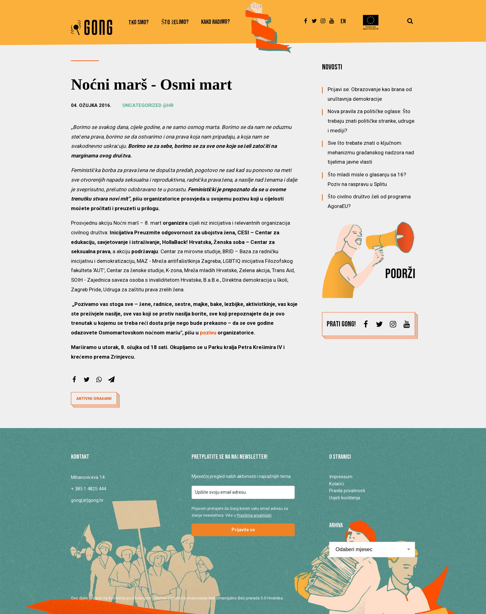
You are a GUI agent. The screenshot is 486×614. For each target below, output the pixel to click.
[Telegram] (111, 379)
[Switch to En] (343, 24)
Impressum (340, 476)
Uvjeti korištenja (344, 498)
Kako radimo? (215, 22)
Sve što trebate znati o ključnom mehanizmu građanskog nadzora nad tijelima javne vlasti (371, 152)
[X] (86, 379)
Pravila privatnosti (347, 490)
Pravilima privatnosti (254, 515)
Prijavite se (243, 529)
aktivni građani (94, 398)
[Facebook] (74, 379)
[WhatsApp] (99, 379)
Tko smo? (139, 22)
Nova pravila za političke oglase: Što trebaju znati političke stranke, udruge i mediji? (371, 120)
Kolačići (336, 484)
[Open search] (410, 24)
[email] (243, 492)
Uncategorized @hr (148, 105)
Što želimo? (175, 22)
